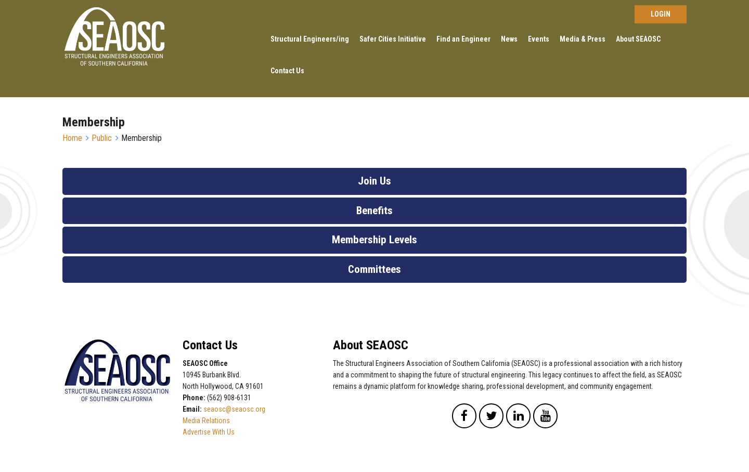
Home (72, 138)
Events (538, 39)
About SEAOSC (638, 39)
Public (102, 138)
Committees (374, 269)
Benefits (374, 210)
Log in (661, 14)
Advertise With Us (209, 432)
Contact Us (287, 71)
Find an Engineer (463, 39)
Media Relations (206, 420)
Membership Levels (374, 239)
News (509, 39)
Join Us (374, 181)
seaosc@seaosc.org (234, 409)
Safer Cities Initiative (392, 39)
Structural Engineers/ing (309, 39)
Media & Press (582, 39)
